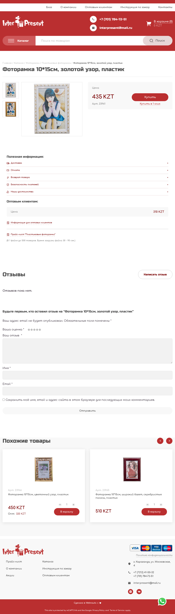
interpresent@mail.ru (111, 27)
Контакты (165, 7)
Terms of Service (117, 610)
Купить (150, 97)
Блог (49, 7)
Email (7, 384)
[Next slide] (169, 441)
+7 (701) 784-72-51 (108, 19)
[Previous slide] (160, 441)
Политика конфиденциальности (154, 555)
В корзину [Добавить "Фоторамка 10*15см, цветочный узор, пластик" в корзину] (66, 511)
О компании (68, 7)
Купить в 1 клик (150, 104)
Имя (7, 368)
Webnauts (91, 603)
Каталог (47, 561)
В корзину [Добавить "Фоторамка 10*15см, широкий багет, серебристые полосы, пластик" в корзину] (154, 511)
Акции (10, 575)
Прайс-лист (14, 561)
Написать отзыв (155, 274)
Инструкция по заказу (135, 7)
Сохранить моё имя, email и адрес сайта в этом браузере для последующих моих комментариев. (80, 399)
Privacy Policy (98, 610)
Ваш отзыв (12, 335)
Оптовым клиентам (98, 7)
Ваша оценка (13, 329)
